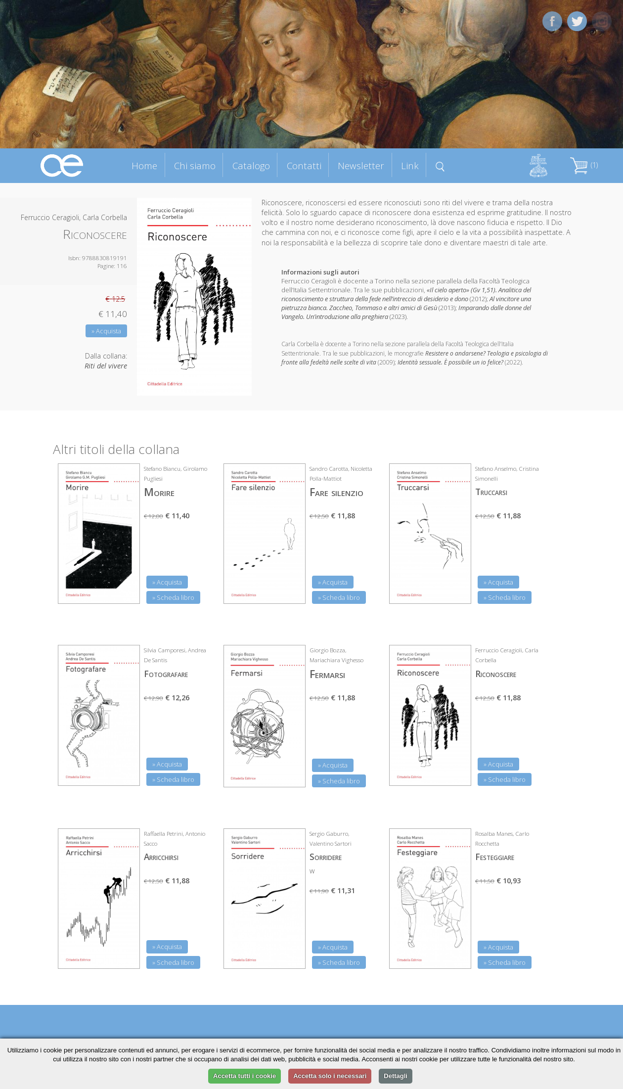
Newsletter (361, 165)
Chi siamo (195, 165)
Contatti (304, 165)
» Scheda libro (173, 597)
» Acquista (106, 330)
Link (410, 165)
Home (144, 165)
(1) (584, 165)
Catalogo (251, 165)
